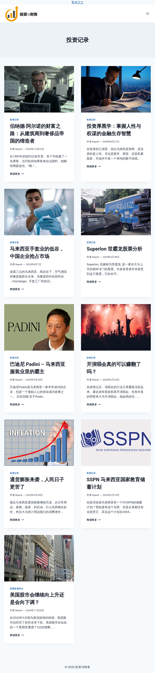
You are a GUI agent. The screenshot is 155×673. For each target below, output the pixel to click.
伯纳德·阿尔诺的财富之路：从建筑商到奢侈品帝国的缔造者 (37, 133)
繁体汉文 (77, 2)
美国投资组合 (16, 588)
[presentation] (39, 89)
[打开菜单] (147, 13)
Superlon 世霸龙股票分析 (114, 249)
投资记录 (14, 120)
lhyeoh (18, 149)
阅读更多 (17, 173)
